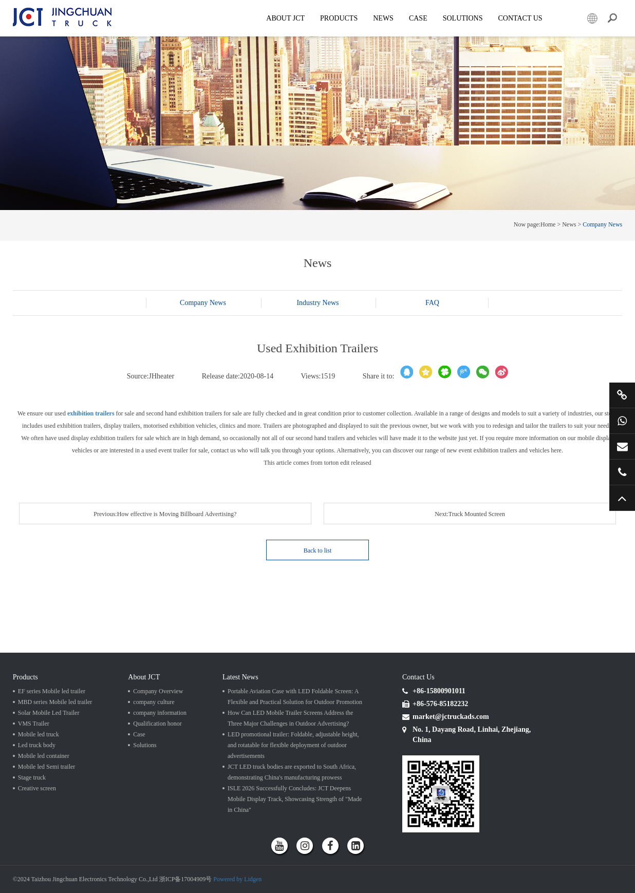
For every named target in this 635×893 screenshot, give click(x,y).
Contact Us (520, 18)
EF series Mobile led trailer (51, 691)
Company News (602, 224)
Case (418, 18)
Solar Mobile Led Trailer (49, 712)
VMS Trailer (33, 723)
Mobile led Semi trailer (47, 766)
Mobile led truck (38, 734)
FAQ (432, 303)
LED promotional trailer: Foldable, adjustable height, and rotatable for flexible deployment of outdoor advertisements (293, 745)
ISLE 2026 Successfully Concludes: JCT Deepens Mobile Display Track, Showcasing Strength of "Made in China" (295, 799)
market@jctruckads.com (622, 446)
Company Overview (158, 691)
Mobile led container (43, 755)
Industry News (317, 303)
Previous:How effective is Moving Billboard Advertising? (165, 514)
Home (547, 224)
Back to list (318, 550)
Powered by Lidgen (237, 879)
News (383, 18)
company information (159, 712)
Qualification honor (157, 723)
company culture (153, 702)
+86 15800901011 (622, 420)
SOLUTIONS (463, 18)
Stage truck (32, 777)
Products (339, 18)
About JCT (285, 18)
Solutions (144, 745)
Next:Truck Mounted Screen (470, 514)
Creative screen (37, 788)
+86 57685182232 (622, 472)
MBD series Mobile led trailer (55, 702)
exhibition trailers (91, 413)
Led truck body (36, 745)
